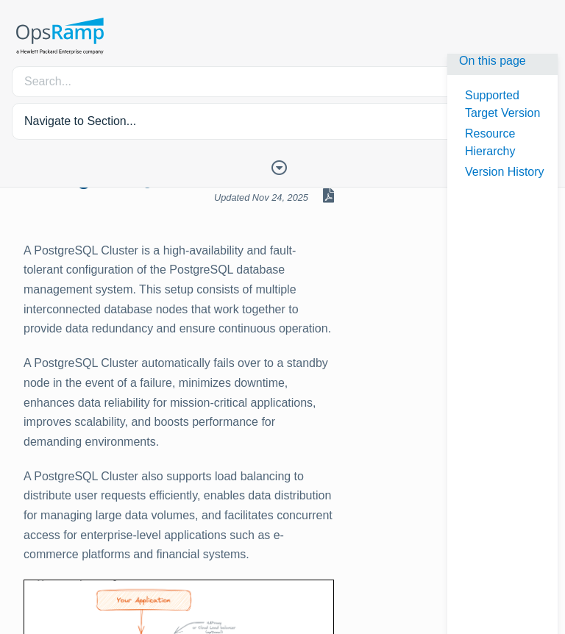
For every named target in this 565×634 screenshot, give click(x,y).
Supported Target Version (502, 104)
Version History (504, 171)
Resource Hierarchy (490, 142)
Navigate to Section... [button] (80, 121)
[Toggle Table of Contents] (282, 166)
